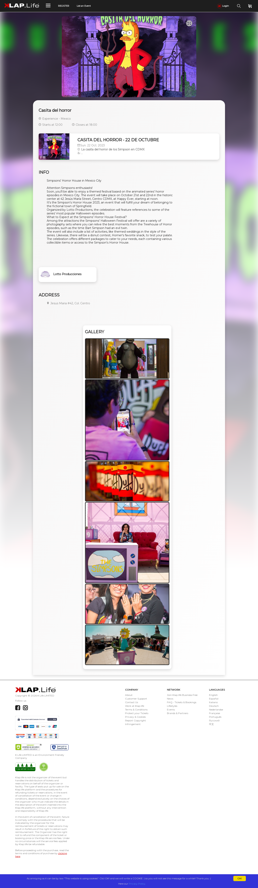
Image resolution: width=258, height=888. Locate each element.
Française (214, 713)
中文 (211, 724)
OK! (239, 878)
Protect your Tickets (136, 713)
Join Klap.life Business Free (182, 694)
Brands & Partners (177, 713)
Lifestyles (172, 705)
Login (223, 5)
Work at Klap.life (134, 705)
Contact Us (131, 702)
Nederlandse (216, 709)
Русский (214, 720)
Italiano (213, 702)
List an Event (84, 5)
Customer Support (136, 698)
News (170, 698)
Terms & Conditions (136, 709)
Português (215, 716)
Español (213, 698)
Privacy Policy (137, 883)
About (129, 694)
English (213, 694)
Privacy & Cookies (135, 716)
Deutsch (214, 705)
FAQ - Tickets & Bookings (181, 702)
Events (171, 709)
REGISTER (63, 5)
